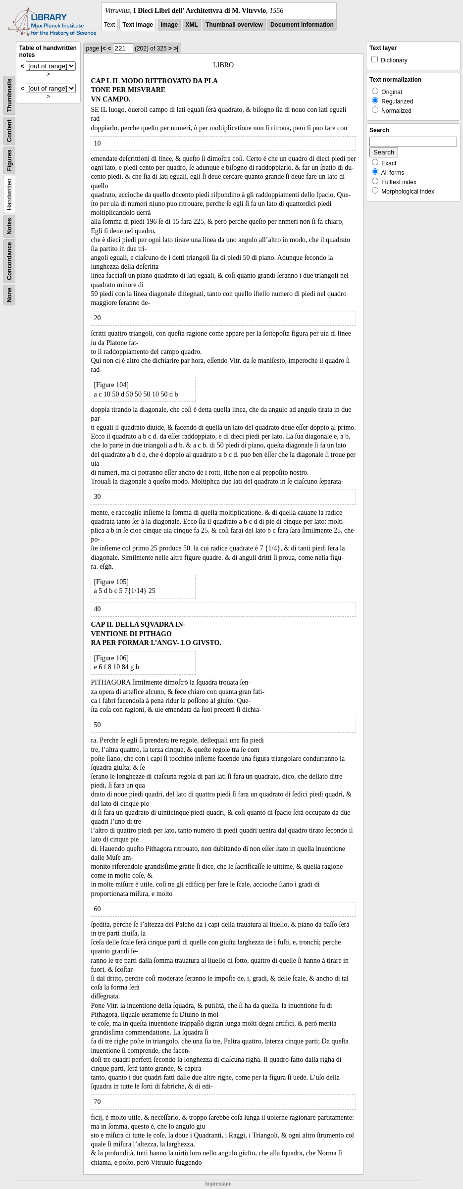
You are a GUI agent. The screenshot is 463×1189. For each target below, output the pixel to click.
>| (175, 48)
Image (169, 24)
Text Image (137, 24)
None (9, 295)
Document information (302, 24)
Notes (9, 226)
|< (103, 48)
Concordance (9, 261)
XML (192, 24)
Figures (9, 160)
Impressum (218, 1184)
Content (9, 131)
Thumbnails (9, 95)
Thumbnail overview (234, 24)
